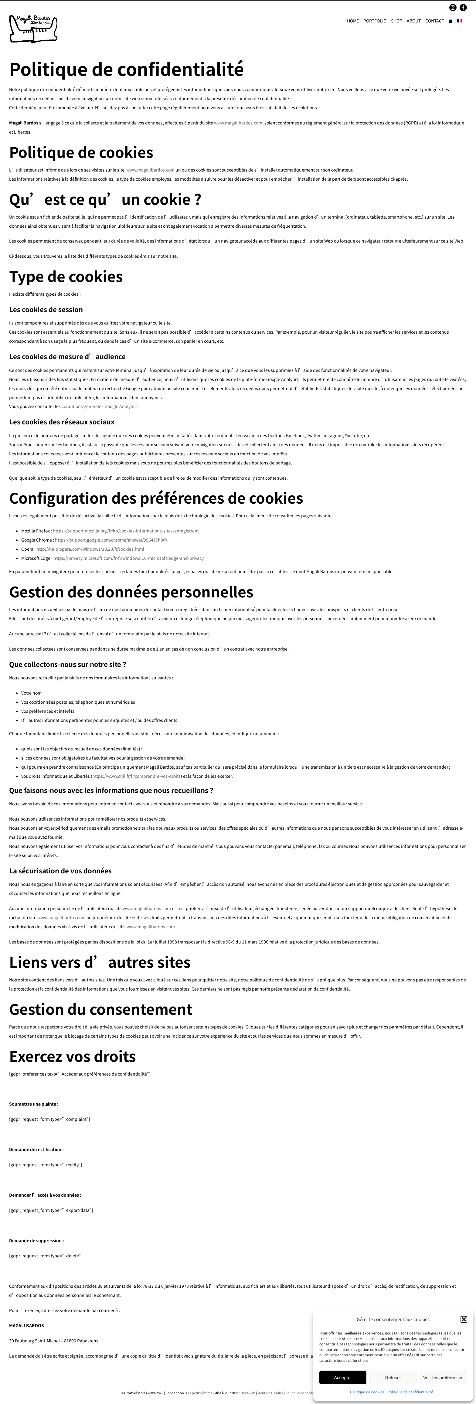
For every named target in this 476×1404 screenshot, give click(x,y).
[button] (464, 1319)
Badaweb (248, 1392)
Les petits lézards (199, 1392)
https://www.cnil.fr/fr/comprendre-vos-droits (136, 776)
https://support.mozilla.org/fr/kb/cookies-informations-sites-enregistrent (126, 531)
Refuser (393, 1377)
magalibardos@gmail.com (53, 7)
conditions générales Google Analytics (100, 406)
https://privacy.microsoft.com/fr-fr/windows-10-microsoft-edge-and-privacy (128, 558)
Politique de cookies (367, 1391)
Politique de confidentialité (410, 1391)
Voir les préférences (443, 1377)
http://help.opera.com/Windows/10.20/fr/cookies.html (90, 549)
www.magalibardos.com (238, 123)
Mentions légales (270, 1392)
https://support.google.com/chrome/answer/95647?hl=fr (111, 540)
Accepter (343, 1377)
